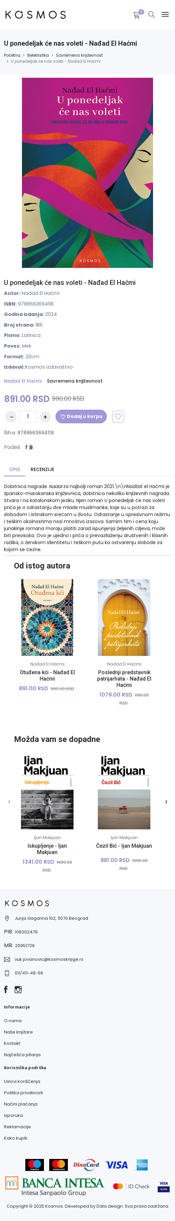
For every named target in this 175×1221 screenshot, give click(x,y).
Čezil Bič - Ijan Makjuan (124, 846)
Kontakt (12, 1043)
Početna (12, 55)
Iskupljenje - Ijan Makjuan (47, 849)
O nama (13, 1021)
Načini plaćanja (21, 1104)
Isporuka (13, 1115)
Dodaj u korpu (81, 416)
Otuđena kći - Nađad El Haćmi (47, 675)
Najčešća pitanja (22, 1055)
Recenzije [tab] (42, 469)
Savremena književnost (79, 55)
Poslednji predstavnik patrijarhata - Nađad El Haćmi (124, 678)
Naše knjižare (18, 1032)
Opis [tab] (14, 469)
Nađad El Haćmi (23, 381)
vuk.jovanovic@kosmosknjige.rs (49, 959)
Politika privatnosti (23, 1093)
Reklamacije (17, 1127)
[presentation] (9, 801)
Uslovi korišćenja (22, 1081)
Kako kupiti (15, 1138)
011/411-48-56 (29, 973)
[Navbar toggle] (165, 14)
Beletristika (38, 55)
